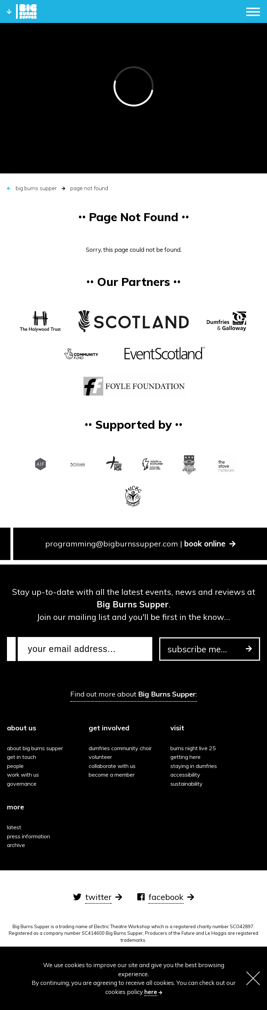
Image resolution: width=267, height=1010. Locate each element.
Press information (28, 836)
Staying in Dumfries (193, 765)
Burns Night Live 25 (193, 748)
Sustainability (186, 783)
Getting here (185, 756)
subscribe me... (209, 649)
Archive (16, 844)
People (15, 765)
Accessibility (185, 774)
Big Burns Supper (36, 188)
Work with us (23, 774)
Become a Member (112, 774)
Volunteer (100, 756)
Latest (14, 827)
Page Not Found (89, 188)
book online (210, 544)
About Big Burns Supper (35, 748)
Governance (22, 783)
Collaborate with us (112, 765)
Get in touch (21, 756)
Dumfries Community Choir (120, 748)
